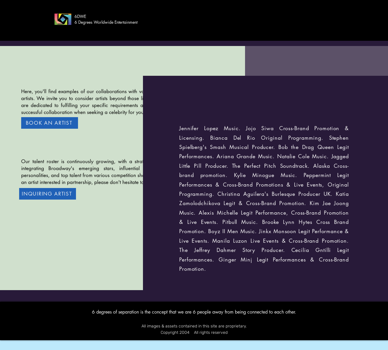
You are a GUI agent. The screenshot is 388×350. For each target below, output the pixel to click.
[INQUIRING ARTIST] (47, 194)
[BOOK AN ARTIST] (49, 123)
